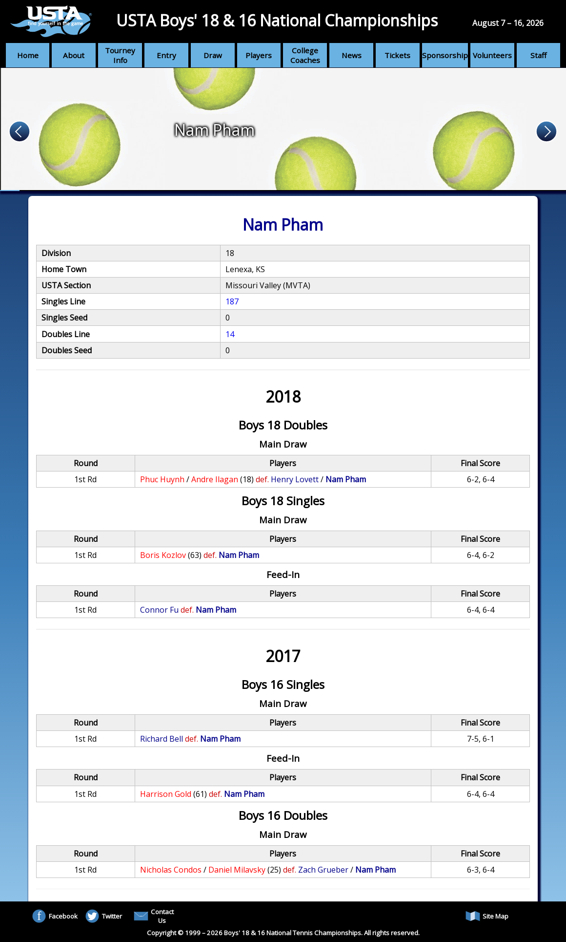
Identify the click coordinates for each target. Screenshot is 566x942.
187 (232, 301)
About (73, 55)
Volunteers (492, 55)
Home (28, 55)
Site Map (486, 916)
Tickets (397, 55)
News (352, 55)
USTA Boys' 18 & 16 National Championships (277, 20)
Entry (166, 55)
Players (258, 55)
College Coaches (305, 55)
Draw (212, 55)
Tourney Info (120, 55)
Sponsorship (445, 55)
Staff (538, 55)
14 (229, 334)
